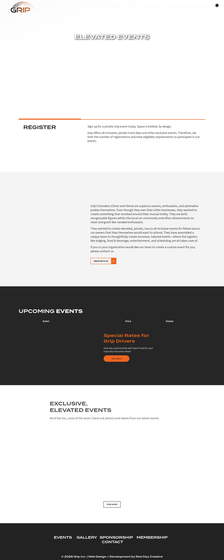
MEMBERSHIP (152, 537)
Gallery (152, 7)
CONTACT (112, 542)
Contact (202, 7)
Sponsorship (177, 7)
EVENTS (63, 537)
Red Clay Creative (149, 557)
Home (116, 7)
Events (132, 7)
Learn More (117, 358)
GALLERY (87, 537)
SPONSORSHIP (116, 537)
